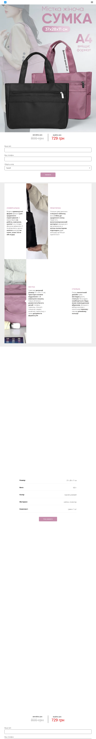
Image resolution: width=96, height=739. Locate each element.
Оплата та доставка (70, 679)
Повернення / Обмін (70, 681)
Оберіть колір (9, 164)
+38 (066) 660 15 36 (25, 684)
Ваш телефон (9, 155)
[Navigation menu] (92, 2)
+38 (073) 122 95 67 (25, 679)
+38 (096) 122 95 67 (25, 681)
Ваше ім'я (7, 146)
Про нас (71, 684)
